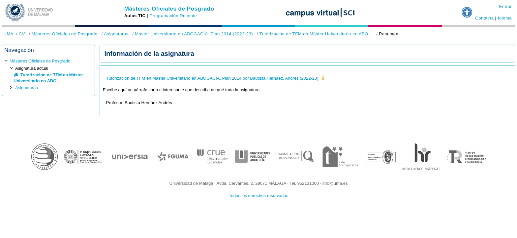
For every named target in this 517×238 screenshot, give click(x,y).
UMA (9, 33)
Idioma (505, 18)
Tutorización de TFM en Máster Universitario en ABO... (316, 33)
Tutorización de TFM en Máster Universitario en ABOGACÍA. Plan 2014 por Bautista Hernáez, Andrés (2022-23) (212, 78)
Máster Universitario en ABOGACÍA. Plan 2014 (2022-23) (194, 33)
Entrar (505, 6)
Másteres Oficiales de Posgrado (169, 9)
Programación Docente (173, 15)
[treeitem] (48, 74)
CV (22, 33)
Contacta (484, 18)
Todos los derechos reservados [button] (258, 195)
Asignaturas (116, 33)
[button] (467, 9)
